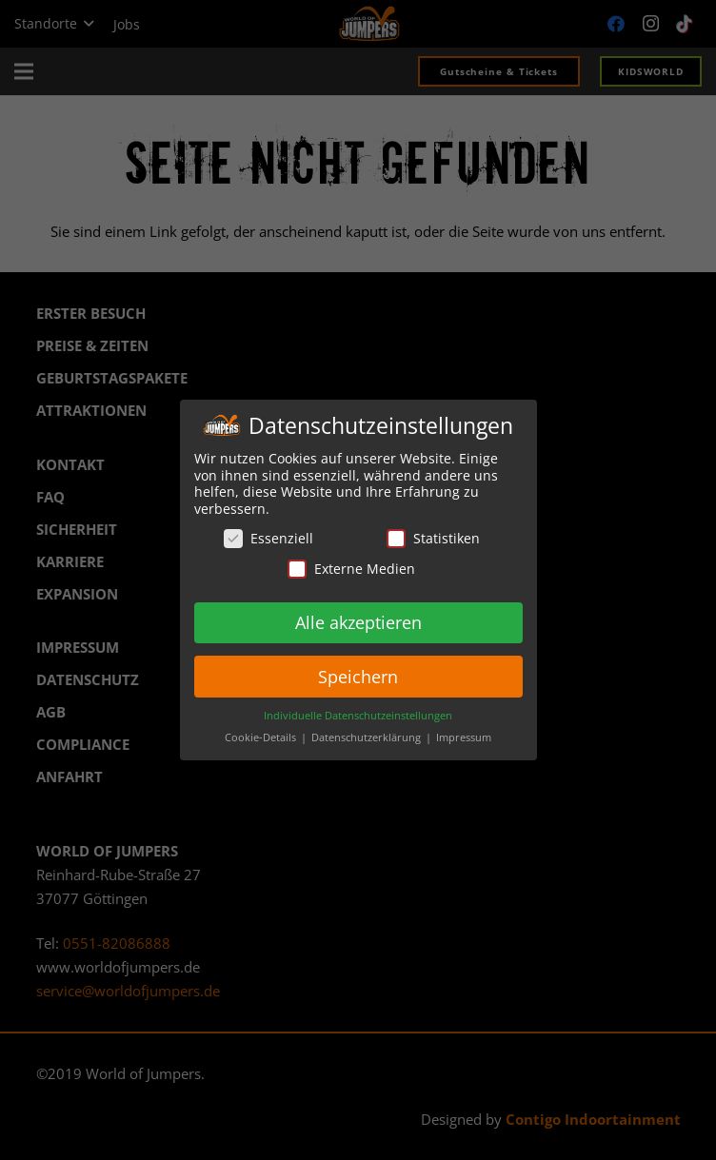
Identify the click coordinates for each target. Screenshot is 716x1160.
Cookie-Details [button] (262, 737)
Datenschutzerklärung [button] (367, 737)
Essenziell (268, 538)
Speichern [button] (358, 675)
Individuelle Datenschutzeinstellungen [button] (358, 715)
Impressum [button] (463, 737)
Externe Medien (351, 569)
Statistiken (433, 538)
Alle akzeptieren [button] (358, 621)
